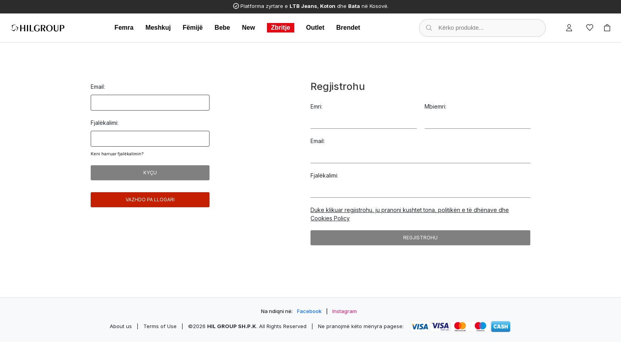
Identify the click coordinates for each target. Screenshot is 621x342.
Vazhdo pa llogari (150, 200)
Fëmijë (193, 27)
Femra (123, 27)
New (248, 27)
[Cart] (607, 27)
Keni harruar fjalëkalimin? (117, 154)
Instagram (344, 311)
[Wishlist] (589, 27)
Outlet (315, 27)
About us (121, 326)
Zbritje (280, 27)
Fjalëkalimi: (104, 122)
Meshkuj (158, 27)
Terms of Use (160, 326)
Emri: (316, 106)
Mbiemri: (435, 106)
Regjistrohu (420, 238)
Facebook (309, 311)
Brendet (348, 27)
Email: (98, 86)
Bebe (222, 27)
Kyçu (150, 173)
